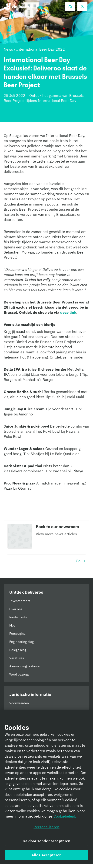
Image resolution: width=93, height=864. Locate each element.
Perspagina (17, 633)
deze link (68, 312)
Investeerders (19, 601)
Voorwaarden (19, 703)
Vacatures (16, 658)
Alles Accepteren (46, 855)
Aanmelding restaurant (26, 666)
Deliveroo (18, 6)
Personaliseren (46, 827)
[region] (46, 787)
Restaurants (18, 617)
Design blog (17, 650)
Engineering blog (21, 642)
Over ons (15, 609)
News (8, 49)
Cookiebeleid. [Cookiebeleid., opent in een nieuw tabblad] (64, 816)
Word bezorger (20, 674)
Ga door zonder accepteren (47, 841)
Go (81, 560)
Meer (13, 625)
